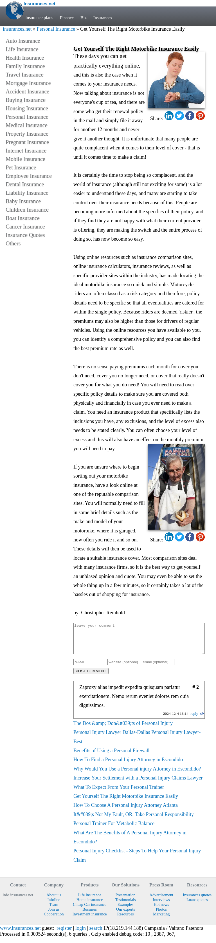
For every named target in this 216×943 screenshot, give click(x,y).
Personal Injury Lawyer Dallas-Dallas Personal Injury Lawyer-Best (137, 742)
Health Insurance (25, 58)
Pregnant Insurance (27, 142)
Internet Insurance (26, 150)
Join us (53, 915)
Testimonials (125, 905)
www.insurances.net (20, 934)
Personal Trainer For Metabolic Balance (113, 829)
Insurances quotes (197, 901)
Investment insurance (90, 920)
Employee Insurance (29, 176)
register (64, 934)
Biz (84, 17)
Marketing (161, 920)
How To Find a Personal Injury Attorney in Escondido (128, 765)
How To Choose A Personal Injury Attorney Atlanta (125, 811)
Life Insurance (22, 49)
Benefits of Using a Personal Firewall (111, 756)
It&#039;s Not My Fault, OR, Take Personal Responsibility (133, 820)
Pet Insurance (21, 167)
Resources (125, 920)
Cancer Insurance (25, 226)
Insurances (103, 17)
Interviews (161, 905)
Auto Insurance (23, 41)
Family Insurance (25, 66)
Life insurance (89, 901)
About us (53, 901)
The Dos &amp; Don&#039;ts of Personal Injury (123, 729)
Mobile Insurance (25, 159)
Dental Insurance (25, 184)
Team (53, 910)
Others (13, 243)
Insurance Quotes (25, 235)
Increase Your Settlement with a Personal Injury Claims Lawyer (137, 784)
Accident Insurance (27, 91)
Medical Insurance (26, 125)
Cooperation (54, 920)
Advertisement (161, 901)
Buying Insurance (26, 100)
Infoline (54, 905)
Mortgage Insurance (28, 83)
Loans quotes (197, 905)
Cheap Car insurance (89, 910)
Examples (125, 910)
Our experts (125, 915)
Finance (67, 17)
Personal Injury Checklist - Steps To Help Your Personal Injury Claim (137, 861)
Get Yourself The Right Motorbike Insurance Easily (125, 802)
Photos (161, 915)
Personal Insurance (56, 29)
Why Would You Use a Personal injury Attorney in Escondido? (137, 775)
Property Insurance (27, 134)
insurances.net (17, 29)
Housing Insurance (27, 108)
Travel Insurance (24, 74)
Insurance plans (39, 17)
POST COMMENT (91, 677)
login (80, 934)
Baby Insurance (23, 201)
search (95, 934)
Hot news (161, 910)
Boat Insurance (23, 218)
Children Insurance (27, 210)
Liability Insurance (27, 193)
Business (89, 915)
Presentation (126, 901)
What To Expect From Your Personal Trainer (118, 793)
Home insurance (89, 905)
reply (194, 719)
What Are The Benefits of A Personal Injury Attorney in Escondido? (129, 843)
